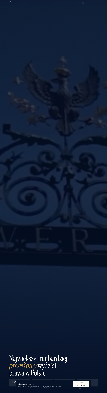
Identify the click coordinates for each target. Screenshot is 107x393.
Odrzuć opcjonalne (81, 385)
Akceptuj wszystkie (81, 382)
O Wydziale (65, 2)
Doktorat (36, 2)
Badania (43, 2)
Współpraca (57, 2)
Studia (30, 2)
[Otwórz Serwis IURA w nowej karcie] (93, 3)
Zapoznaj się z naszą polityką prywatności (54, 387)
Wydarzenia (49, 2)
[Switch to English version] (85, 3)
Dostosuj (81, 388)
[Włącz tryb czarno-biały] (81, 3)
